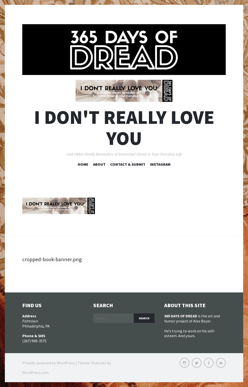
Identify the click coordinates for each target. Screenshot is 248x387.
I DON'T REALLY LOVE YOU (124, 128)
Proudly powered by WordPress (48, 362)
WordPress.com (35, 372)
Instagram (160, 164)
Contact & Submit (127, 164)
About (99, 164)
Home (83, 164)
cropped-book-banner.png (52, 259)
